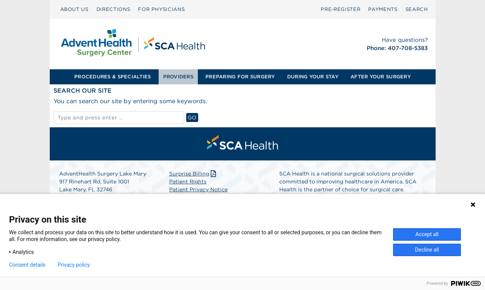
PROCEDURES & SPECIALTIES (112, 76)
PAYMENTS (382, 9)
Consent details (27, 265)
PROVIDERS (178, 76)
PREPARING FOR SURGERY (240, 76)
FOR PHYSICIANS (161, 9)
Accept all (427, 234)
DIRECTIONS (113, 9)
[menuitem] (74, 9)
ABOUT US (74, 9)
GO (193, 117)
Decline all (427, 250)
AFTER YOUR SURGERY (380, 76)
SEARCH (416, 9)
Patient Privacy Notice (198, 189)
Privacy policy (74, 265)
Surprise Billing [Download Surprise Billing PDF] (193, 174)
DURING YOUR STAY (312, 76)
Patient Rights (188, 182)
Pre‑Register (340, 9)
